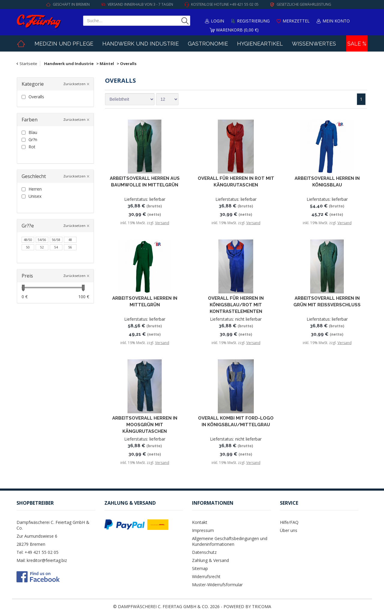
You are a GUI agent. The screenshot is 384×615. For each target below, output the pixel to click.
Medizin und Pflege (63, 43)
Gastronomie (208, 43)
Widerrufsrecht (206, 576)
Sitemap (200, 568)
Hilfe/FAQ (289, 522)
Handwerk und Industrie (140, 43)
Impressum (203, 530)
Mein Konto (336, 21)
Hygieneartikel (260, 43)
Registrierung (253, 21)
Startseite (28, 63)
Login (217, 21)
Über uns (288, 530)
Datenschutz (204, 552)
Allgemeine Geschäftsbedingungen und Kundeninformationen (229, 541)
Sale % (356, 43)
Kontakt (199, 522)
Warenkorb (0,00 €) (237, 30)
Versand (162, 222)
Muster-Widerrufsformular (217, 584)
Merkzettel (296, 21)
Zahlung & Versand (210, 560)
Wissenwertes (314, 43)
